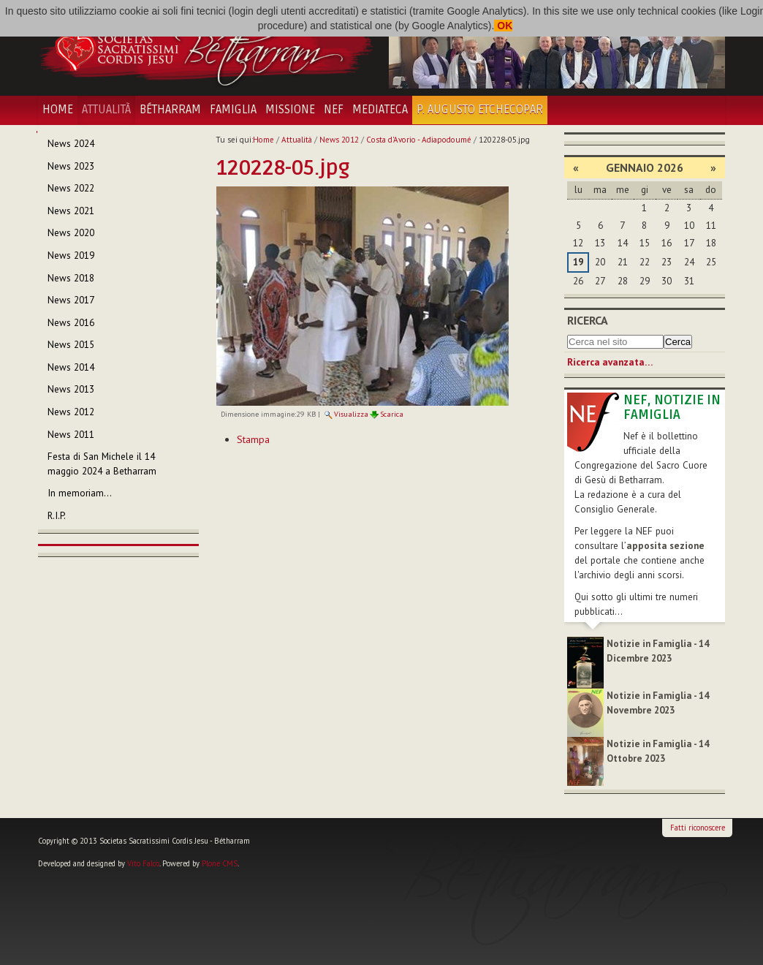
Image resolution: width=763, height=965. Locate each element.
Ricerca (587, 320)
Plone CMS (220, 863)
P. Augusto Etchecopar (480, 109)
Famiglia (233, 109)
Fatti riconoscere (697, 827)
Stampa (253, 439)
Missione (290, 109)
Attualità (106, 109)
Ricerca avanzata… (610, 362)
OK (503, 25)
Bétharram (170, 109)
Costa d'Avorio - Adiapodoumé (418, 140)
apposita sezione (665, 546)
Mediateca (380, 109)
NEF (333, 109)
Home (57, 109)
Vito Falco (143, 863)
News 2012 (339, 140)
